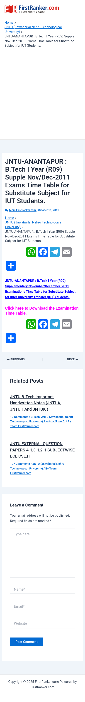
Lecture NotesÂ (54, 421)
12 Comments (19, 417)
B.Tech (35, 417)
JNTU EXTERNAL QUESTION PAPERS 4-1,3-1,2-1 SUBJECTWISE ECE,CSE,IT (42, 449)
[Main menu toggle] (75, 9)
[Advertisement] (42, 92)
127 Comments (20, 463)
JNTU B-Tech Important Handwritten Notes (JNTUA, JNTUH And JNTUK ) (35, 403)
